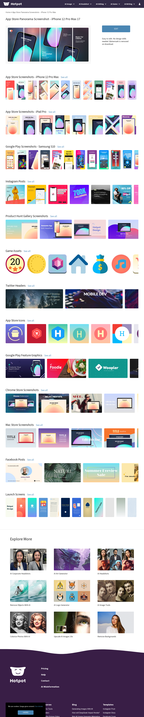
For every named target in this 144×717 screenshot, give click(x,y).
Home (8, 12)
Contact (45, 680)
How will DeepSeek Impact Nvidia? (86, 713)
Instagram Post (109, 709)
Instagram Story (109, 713)
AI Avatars (45, 713)
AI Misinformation (50, 686)
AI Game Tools (47, 709)
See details (39, 706)
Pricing (44, 668)
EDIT (116, 28)
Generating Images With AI (82, 709)
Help (43, 674)
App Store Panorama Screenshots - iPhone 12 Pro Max (34, 12)
